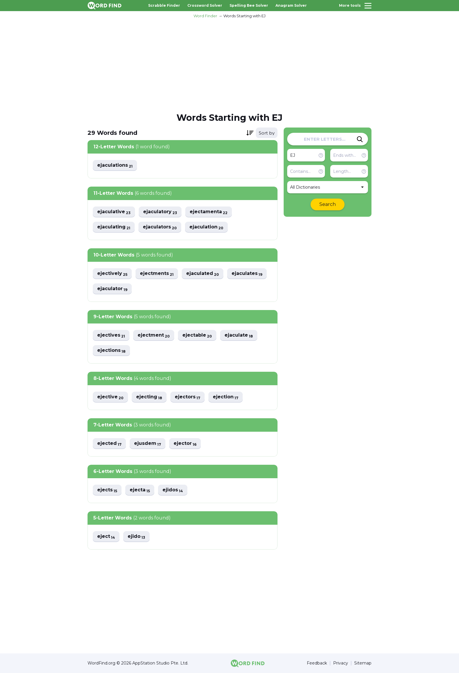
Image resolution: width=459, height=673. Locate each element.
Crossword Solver (204, 5)
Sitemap (362, 663)
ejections (111, 350)
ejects (107, 490)
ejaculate (239, 335)
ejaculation (206, 227)
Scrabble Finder (164, 5)
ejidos (172, 490)
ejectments (157, 274)
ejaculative (114, 212)
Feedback (317, 663)
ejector (185, 443)
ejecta (140, 490)
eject (106, 536)
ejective (110, 397)
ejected (109, 443)
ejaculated (202, 274)
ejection (225, 397)
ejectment (154, 335)
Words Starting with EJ (244, 15)
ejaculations (115, 165)
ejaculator (112, 289)
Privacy (340, 663)
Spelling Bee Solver (249, 5)
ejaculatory (160, 212)
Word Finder (205, 15)
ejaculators (160, 227)
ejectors (187, 397)
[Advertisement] (229, 65)
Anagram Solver (291, 5)
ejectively (112, 274)
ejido (136, 536)
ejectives (111, 335)
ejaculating (113, 227)
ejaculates (247, 274)
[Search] (360, 139)
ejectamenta (208, 212)
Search (327, 204)
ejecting (149, 397)
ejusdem (147, 443)
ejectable (197, 335)
